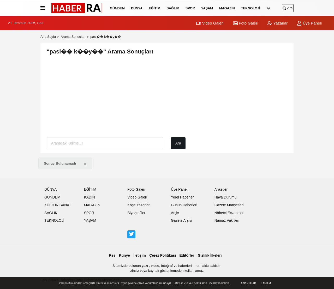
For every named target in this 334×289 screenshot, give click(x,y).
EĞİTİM (154, 8)
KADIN (89, 197)
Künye (124, 255)
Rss (112, 255)
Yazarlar (277, 23)
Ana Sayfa (48, 37)
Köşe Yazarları (139, 205)
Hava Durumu (225, 197)
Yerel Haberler (182, 197)
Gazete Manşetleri (229, 205)
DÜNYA (136, 8)
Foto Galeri (245, 23)
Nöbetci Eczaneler (229, 213)
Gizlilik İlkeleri (210, 255)
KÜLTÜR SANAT (57, 205)
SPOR (190, 8)
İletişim (139, 255)
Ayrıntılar (248, 283)
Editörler (187, 255)
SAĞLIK (172, 8)
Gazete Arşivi (181, 220)
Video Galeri (209, 23)
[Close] (85, 164)
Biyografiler (136, 213)
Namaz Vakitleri (226, 220)
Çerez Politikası (162, 255)
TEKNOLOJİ (250, 8)
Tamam (266, 283)
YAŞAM (207, 8)
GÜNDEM (117, 8)
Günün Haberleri (184, 205)
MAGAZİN (227, 8)
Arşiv (175, 213)
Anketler (221, 189)
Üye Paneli (309, 23)
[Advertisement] (167, 96)
